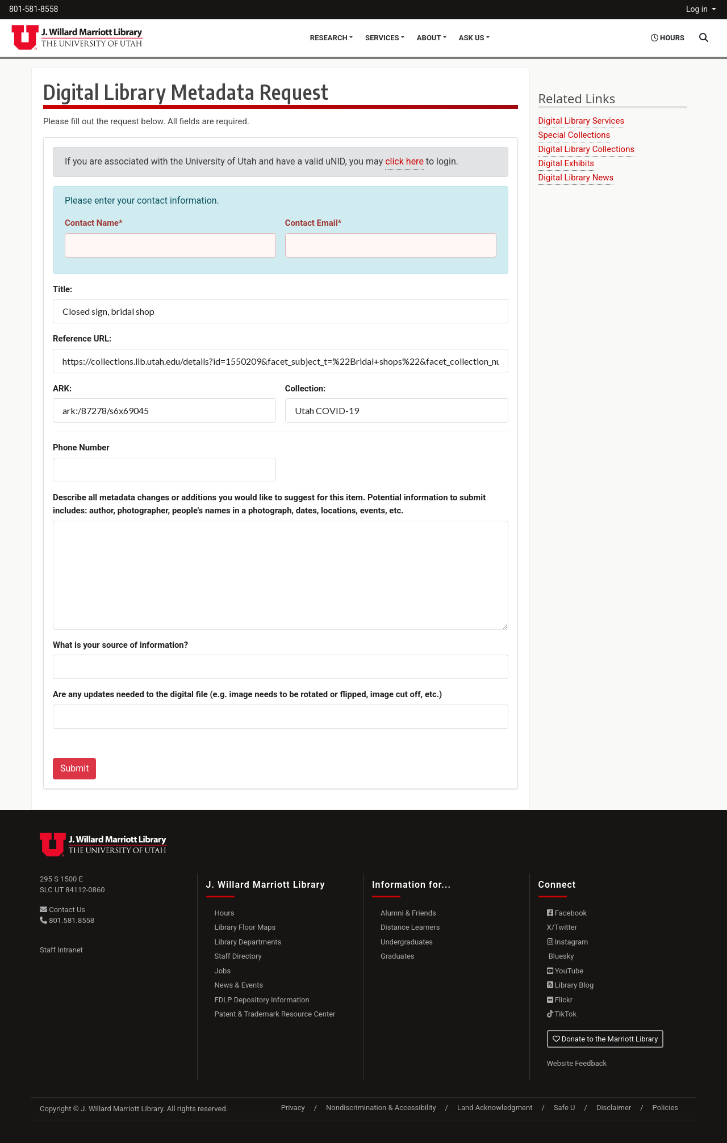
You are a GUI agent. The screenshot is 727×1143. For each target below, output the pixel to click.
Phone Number (81, 447)
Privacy (293, 1107)
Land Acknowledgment (494, 1107)
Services (382, 37)
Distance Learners (410, 927)
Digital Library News (576, 177)
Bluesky (560, 956)
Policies (665, 1107)
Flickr (560, 1000)
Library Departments (248, 942)
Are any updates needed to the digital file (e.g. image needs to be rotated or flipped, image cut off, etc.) (247, 694)
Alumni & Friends (408, 913)
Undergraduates (407, 942)
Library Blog (570, 985)
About (429, 37)
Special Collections (574, 135)
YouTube (565, 971)
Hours (225, 913)
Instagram (567, 942)
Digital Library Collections (586, 149)
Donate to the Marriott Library (605, 1039)
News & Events (239, 985)
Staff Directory (238, 956)
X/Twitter (562, 927)
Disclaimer (613, 1107)
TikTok (562, 1014)
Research (329, 37)
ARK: (62, 388)
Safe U (564, 1107)
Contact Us (62, 909)
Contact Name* (94, 223)
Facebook (567, 913)
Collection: (305, 388)
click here (404, 161)
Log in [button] (697, 9)
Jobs (223, 971)
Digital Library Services (581, 121)
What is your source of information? (120, 645)
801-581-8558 (33, 9)
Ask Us (471, 37)
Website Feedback (577, 1063)
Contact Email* (313, 223)
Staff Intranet (61, 950)
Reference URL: (82, 339)
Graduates (398, 956)
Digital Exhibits (566, 163)
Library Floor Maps (245, 927)
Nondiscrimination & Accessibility (381, 1107)
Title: (62, 289)
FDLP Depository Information (262, 1000)
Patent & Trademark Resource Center (275, 1014)
